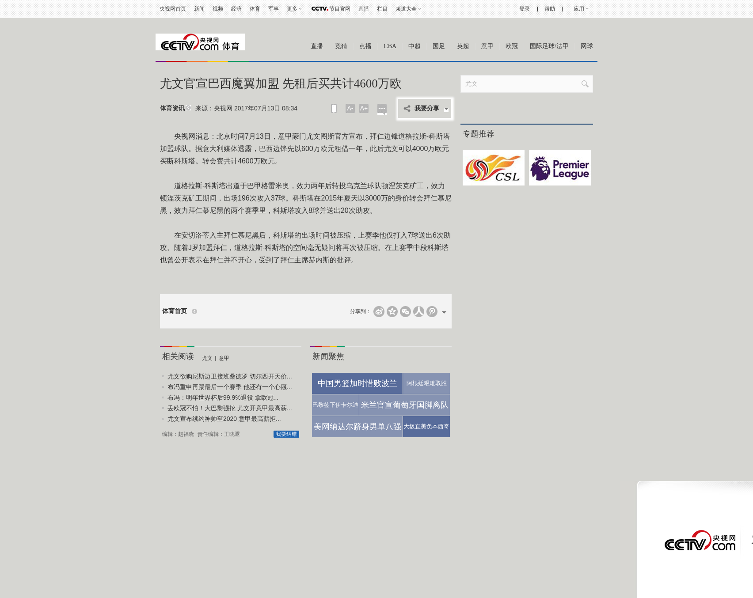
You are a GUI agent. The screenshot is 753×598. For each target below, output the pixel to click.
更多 (292, 9)
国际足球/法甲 (549, 46)
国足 (439, 46)
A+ (364, 108)
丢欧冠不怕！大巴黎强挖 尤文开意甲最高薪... (229, 408)
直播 (363, 9)
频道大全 (406, 9)
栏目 (382, 9)
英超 (463, 46)
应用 (579, 9)
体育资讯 (172, 108)
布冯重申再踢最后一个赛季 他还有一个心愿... (229, 386)
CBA (390, 46)
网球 (587, 46)
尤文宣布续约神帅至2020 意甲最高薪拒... (224, 418)
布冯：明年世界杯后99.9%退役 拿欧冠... (222, 397)
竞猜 (341, 46)
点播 (365, 46)
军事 (273, 9)
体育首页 (174, 311)
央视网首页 (173, 9)
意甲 (487, 46)
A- (350, 108)
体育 (255, 9)
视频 (218, 9)
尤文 (207, 358)
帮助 (549, 9)
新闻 (199, 9)
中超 (414, 46)
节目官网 (339, 9)
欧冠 (512, 46)
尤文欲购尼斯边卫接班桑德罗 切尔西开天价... (229, 376)
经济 (236, 9)
